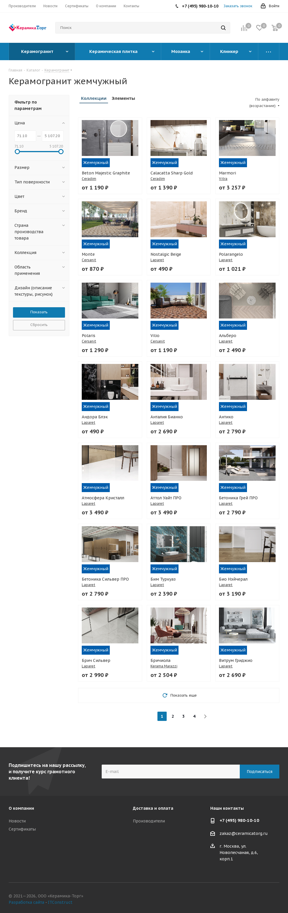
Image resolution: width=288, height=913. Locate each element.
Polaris (88, 335)
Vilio (154, 335)
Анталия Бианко (166, 416)
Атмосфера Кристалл (103, 497)
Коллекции (94, 98)
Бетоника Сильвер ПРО (105, 579)
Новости (17, 821)
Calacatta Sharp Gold (171, 173)
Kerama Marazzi (163, 666)
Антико (226, 416)
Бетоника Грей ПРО (238, 497)
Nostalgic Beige (165, 254)
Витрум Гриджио (235, 660)
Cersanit (89, 260)
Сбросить (39, 324)
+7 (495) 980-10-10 (239, 820)
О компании (21, 808)
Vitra (223, 178)
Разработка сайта (26, 902)
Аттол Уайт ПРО (165, 497)
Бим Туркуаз (163, 579)
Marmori (227, 173)
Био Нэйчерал (233, 579)
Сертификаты (22, 829)
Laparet (157, 260)
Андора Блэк (95, 416)
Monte (88, 254)
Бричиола (160, 660)
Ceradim (89, 178)
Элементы (123, 98)
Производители (149, 821)
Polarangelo (231, 254)
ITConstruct (60, 902)
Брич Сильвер (96, 660)
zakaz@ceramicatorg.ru (244, 833)
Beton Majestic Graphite (106, 173)
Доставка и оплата (153, 808)
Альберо (227, 335)
